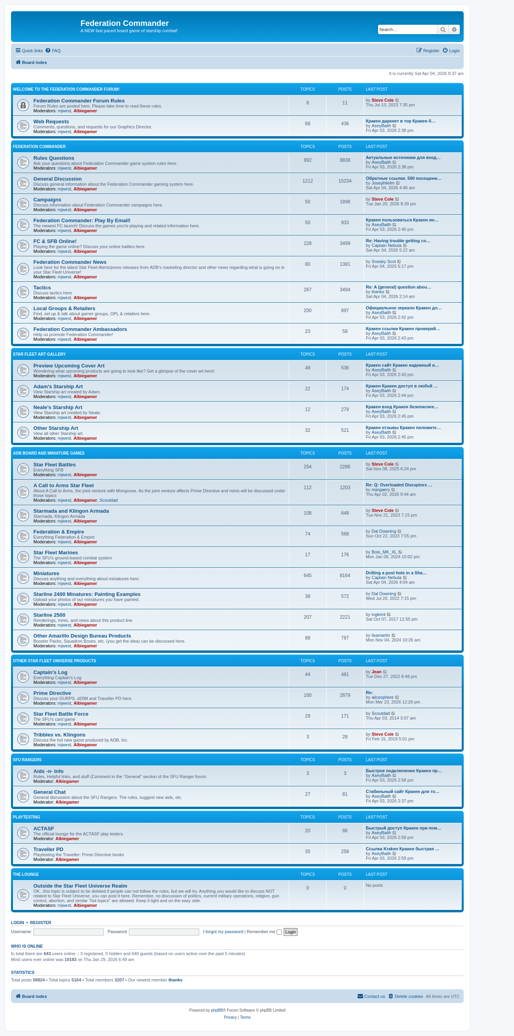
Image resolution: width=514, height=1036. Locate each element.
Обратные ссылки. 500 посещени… (403, 178)
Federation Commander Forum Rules (79, 101)
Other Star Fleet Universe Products (54, 661)
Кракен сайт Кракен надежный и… (402, 365)
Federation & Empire (58, 532)
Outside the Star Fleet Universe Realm (80, 886)
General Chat (49, 792)
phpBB (217, 1010)
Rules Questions (53, 158)
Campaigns (47, 200)
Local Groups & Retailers (64, 308)
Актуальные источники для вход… (403, 157)
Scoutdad (108, 500)
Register (40, 922)
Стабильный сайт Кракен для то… (402, 791)
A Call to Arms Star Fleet (63, 485)
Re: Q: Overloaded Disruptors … (399, 484)
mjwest (64, 110)
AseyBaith (381, 125)
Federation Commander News (69, 262)
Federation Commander (39, 146)
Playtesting (26, 817)
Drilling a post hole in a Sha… (396, 572)
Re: (369, 692)
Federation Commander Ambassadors (80, 329)
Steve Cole (383, 100)
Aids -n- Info (48, 771)
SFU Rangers (27, 760)
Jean (377, 671)
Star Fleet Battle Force (60, 714)
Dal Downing (384, 531)
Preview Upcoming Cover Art (69, 366)
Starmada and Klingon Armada (71, 511)
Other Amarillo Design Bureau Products (82, 636)
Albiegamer (85, 110)
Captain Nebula (387, 245)
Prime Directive (52, 693)
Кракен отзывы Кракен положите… (403, 427)
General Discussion (57, 179)
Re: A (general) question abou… (398, 287)
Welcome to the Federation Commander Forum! (66, 89)
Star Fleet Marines (55, 552)
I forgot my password (223, 931)
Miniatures (46, 573)
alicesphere (383, 697)
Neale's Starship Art (57, 407)
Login (17, 922)
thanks (378, 291)
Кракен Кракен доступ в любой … (402, 386)
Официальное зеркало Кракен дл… (404, 307)
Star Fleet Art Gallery (39, 354)
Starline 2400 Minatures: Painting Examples (87, 594)
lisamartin (381, 635)
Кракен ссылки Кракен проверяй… (403, 328)
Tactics (42, 288)
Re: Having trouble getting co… (398, 240)
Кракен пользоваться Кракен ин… (402, 219)
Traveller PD (48, 849)
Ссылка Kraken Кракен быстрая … (402, 848)
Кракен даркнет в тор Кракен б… (400, 121)
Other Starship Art (55, 428)
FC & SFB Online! (55, 241)
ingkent (379, 614)
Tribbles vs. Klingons (59, 735)
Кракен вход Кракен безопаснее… (402, 406)
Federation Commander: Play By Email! (81, 220)
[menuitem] (53, 50)
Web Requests (51, 121)
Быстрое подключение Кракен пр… (404, 770)
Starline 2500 (49, 615)
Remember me (264, 931)
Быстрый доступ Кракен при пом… (403, 828)
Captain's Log (50, 672)
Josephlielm (383, 183)
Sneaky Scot (384, 261)
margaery (381, 489)
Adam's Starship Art (58, 386)
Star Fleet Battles (54, 465)
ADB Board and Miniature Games (48, 453)
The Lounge (26, 874)
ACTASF (43, 828)
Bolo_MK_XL (384, 552)
